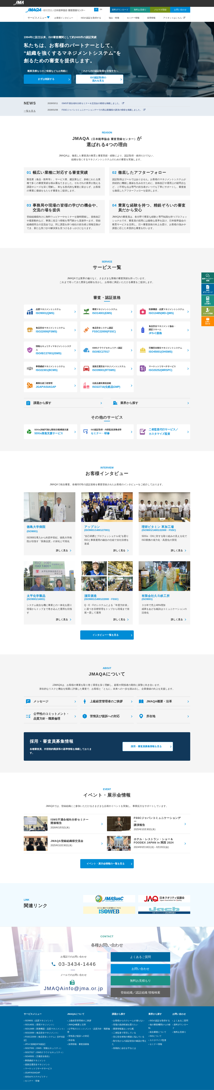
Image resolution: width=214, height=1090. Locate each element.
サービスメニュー (33, 1014)
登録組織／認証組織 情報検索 (140, 992)
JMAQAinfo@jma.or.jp (73, 988)
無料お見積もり (140, 980)
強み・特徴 (114, 18)
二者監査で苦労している (124, 1033)
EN (101, 9)
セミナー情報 (133, 18)
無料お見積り (180, 1032)
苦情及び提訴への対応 (78, 1036)
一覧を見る (30, 111)
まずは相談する (46, 79)
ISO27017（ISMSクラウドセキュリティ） (44, 1052)
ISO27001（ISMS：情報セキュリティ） (43, 1048)
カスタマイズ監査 (158, 1040)
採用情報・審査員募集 (78, 1044)
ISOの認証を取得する (91, 18)
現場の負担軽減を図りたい (125, 1024)
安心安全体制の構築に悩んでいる (128, 1037)
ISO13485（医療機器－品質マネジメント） (45, 1029)
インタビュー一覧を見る (105, 635)
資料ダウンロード (208, 289)
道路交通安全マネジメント (37, 1064)
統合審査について (158, 1032)
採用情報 (151, 18)
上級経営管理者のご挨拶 (79, 1020)
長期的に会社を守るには (124, 1048)
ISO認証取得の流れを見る (98, 79)
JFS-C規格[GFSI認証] (35, 1044)
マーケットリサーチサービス (38, 1068)
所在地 (71, 1040)
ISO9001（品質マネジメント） (39, 1020)
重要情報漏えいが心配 (123, 1029)
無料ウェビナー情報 (207, 278)
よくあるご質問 (140, 957)
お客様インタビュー (63, 18)
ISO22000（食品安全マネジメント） (42, 1033)
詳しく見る (62, 550)
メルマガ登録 (208, 311)
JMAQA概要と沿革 (77, 1024)
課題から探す (118, 1014)
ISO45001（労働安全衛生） (38, 1056)
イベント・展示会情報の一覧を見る (105, 863)
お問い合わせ (140, 968)
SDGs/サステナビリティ (36, 1076)
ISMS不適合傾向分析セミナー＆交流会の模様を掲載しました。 (91, 103)
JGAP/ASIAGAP (32, 1072)
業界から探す (155, 1014)
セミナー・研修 (32, 1081)
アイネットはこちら (172, 18)
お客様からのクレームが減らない (128, 1020)
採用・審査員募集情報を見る (146, 746)
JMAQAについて (75, 1014)
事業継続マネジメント (35, 1060)
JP (96, 9)
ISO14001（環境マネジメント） (40, 1024)
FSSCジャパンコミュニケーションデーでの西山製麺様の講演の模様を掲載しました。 (102, 110)
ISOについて (156, 1036)
